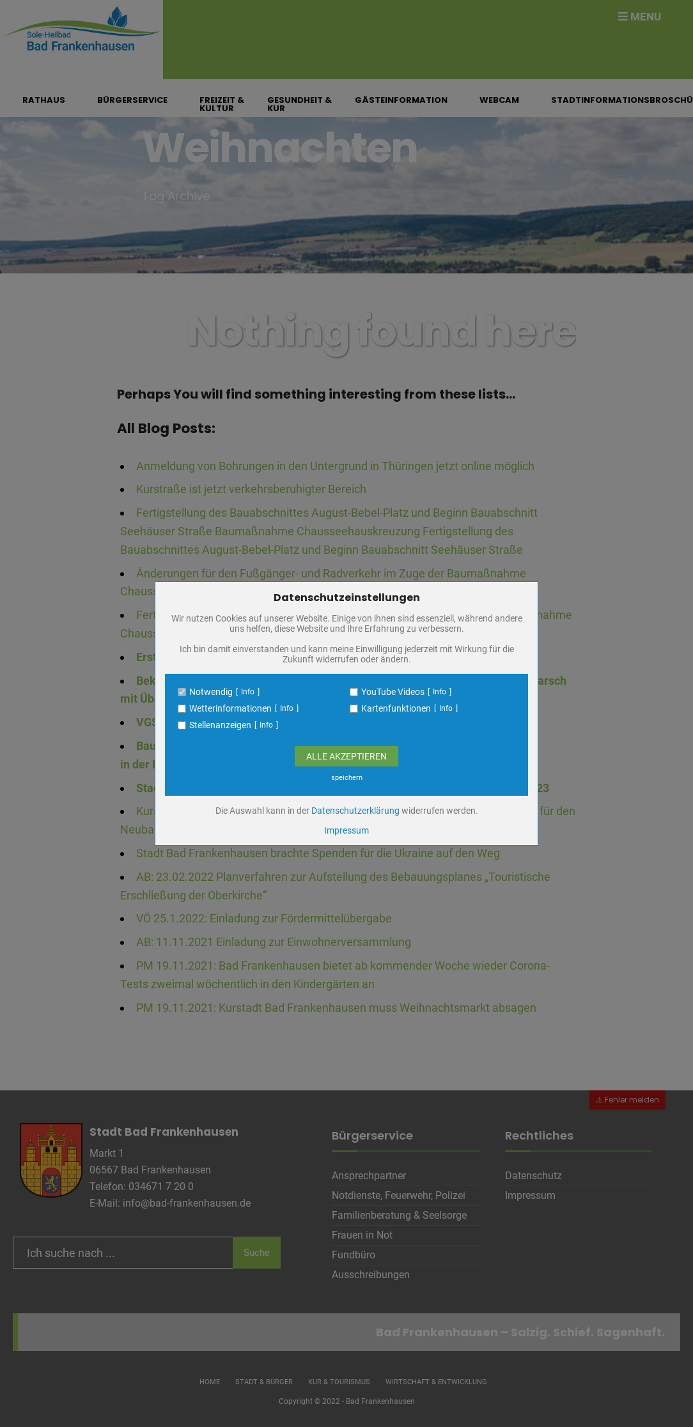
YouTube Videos (392, 692)
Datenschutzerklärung (355, 810)
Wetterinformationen (230, 708)
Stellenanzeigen (220, 725)
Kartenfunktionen (396, 708)
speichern (346, 778)
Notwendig (211, 692)
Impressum (346, 830)
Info (247, 691)
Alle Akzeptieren (346, 756)
